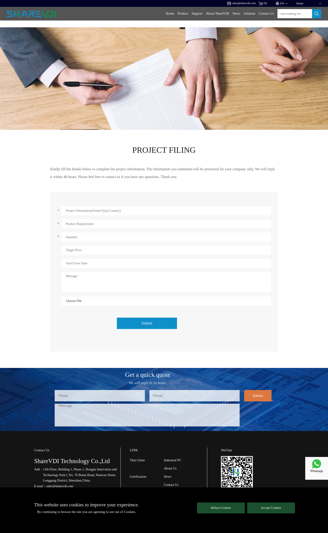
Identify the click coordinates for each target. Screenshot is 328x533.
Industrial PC (172, 460)
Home (170, 13)
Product (183, 13)
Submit (147, 323)
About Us (170, 468)
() (263, 3)
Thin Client (137, 460)
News (236, 13)
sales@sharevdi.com (241, 3)
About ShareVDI (217, 13)
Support (197, 13)
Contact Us (266, 13)
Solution (249, 13)
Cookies (129, 512)
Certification (138, 476)
